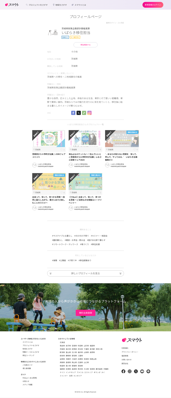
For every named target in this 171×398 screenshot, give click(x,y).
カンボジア (77, 375)
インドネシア (71, 372)
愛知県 (74, 355)
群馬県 (74, 349)
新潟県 (62, 352)
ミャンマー (64, 375)
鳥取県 (62, 362)
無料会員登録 (85, 312)
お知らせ (26, 381)
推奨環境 (125, 356)
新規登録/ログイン (153, 4)
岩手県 (68, 345)
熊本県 (80, 369)
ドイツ (62, 372)
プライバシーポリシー (130, 352)
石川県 (74, 352)
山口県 (86, 362)
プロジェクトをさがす (31, 345)
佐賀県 (68, 369)
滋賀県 (62, 359)
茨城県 (62, 349)
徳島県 (62, 365)
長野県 (92, 352)
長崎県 (74, 369)
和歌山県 (93, 359)
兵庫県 (80, 359)
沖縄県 (105, 369)
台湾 (70, 375)
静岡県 (68, 355)
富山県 (68, 352)
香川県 (68, 365)
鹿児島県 (99, 369)
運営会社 (125, 363)
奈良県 (86, 359)
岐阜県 (62, 355)
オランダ (97, 372)
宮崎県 (92, 369)
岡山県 (74, 362)
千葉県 (86, 349)
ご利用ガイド (28, 365)
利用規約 (125, 348)
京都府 (68, 359)
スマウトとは (28, 342)
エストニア (88, 372)
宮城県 (74, 345)
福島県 (92, 345)
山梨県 (86, 352)
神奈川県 (99, 349)
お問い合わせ (127, 359)
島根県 (68, 362)
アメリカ (80, 372)
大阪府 (74, 359)
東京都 (92, 349)
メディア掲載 (27, 384)
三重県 (80, 355)
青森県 (62, 345)
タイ (103, 372)
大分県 (86, 369)
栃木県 (68, 349)
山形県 (86, 345)
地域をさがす (28, 349)
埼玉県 (80, 349)
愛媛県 (74, 365)
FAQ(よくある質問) (30, 378)
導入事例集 (27, 368)
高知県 (80, 365)
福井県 (80, 352)
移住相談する (86, 44)
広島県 (80, 362)
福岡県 (62, 369)
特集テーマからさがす (31, 352)
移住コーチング (28, 355)
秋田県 (80, 345)
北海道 (62, 342)
